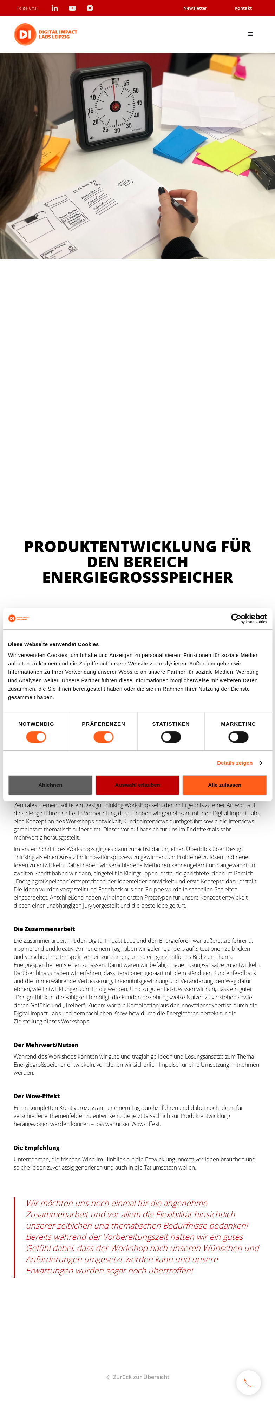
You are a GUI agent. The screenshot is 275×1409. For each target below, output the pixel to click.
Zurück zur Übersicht (141, 1377)
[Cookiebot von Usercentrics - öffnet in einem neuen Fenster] (236, 618)
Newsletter (195, 8)
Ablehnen (50, 785)
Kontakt (243, 8)
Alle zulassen (224, 785)
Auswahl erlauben (137, 785)
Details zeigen (235, 763)
